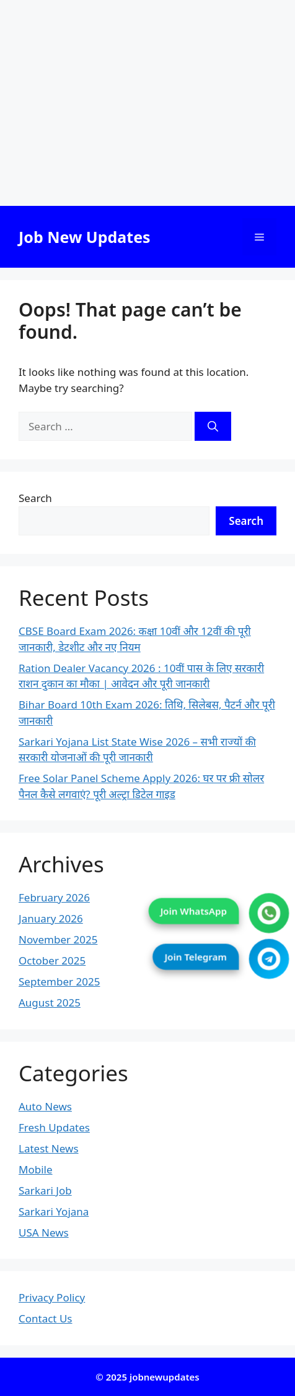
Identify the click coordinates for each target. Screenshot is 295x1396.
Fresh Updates (54, 1127)
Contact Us (46, 1318)
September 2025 (59, 981)
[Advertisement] (147, 103)
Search (35, 498)
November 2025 (58, 939)
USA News (44, 1232)
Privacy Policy (52, 1297)
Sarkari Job (45, 1190)
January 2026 (51, 918)
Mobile (36, 1169)
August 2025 (50, 1002)
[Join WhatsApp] (269, 913)
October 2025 (52, 960)
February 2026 (54, 897)
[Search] (213, 426)
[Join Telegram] (269, 958)
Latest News (49, 1148)
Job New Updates (85, 236)
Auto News (45, 1106)
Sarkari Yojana (54, 1211)
